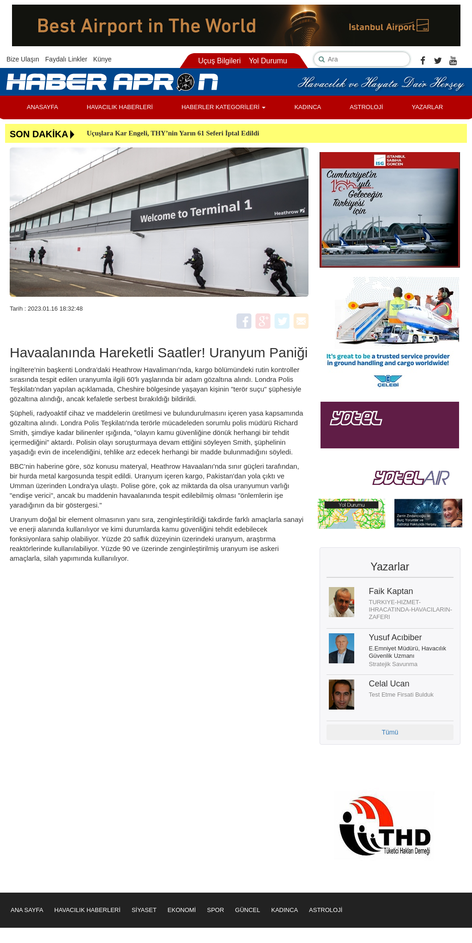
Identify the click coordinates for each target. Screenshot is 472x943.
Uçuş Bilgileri (219, 61)
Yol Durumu (268, 61)
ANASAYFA (42, 107)
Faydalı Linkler (66, 59)
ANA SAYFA (27, 909)
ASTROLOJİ (366, 107)
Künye (102, 59)
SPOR (215, 909)
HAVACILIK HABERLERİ (120, 107)
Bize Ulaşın (22, 59)
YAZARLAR (427, 107)
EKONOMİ (182, 909)
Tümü (389, 732)
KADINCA (307, 107)
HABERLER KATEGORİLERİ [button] (224, 107)
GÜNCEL (247, 909)
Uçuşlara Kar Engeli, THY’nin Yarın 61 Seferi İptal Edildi (173, 133)
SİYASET (144, 909)
